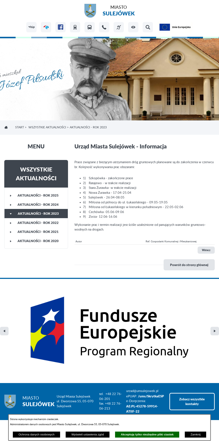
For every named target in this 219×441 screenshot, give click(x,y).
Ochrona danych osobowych (36, 434)
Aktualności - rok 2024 (34, 204)
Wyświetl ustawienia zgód (87, 434)
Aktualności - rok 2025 (34, 195)
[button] (133, 27)
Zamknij (196, 434)
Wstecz (206, 250)
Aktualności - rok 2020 (34, 240)
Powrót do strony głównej (189, 264)
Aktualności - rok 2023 (34, 213)
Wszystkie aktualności (47, 127)
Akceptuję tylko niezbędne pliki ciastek (147, 434)
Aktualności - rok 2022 (34, 222)
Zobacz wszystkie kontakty (192, 334)
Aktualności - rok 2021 (34, 231)
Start (19, 127)
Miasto (119, 11)
